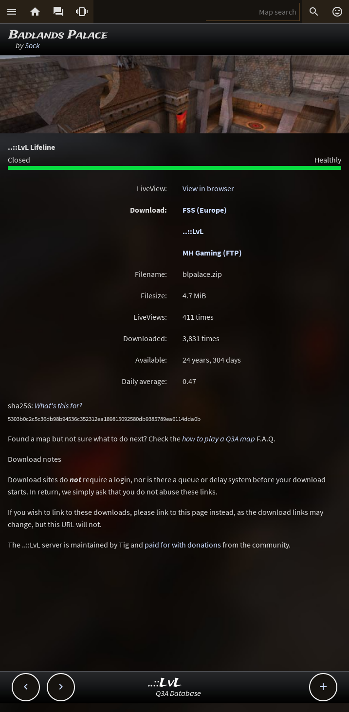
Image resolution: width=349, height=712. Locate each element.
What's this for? (58, 405)
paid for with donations (183, 544)
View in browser (208, 188)
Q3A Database (178, 693)
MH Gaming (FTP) (212, 252)
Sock (32, 45)
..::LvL (193, 231)
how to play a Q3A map (218, 438)
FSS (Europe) (205, 210)
